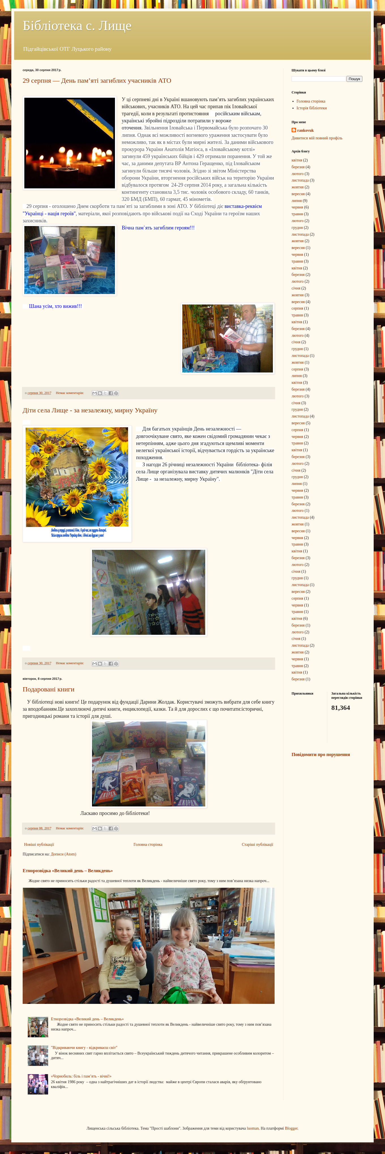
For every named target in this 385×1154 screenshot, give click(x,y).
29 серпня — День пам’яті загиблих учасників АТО (97, 80)
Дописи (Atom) (63, 854)
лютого (298, 174)
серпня (297, 308)
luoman (253, 1128)
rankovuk (305, 130)
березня (298, 167)
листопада (300, 180)
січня (296, 288)
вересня (298, 194)
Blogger (291, 1128)
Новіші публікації (39, 844)
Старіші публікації (257, 844)
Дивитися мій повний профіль (317, 138)
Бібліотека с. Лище (77, 25)
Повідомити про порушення (321, 754)
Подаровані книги (48, 689)
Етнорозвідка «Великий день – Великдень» (68, 870)
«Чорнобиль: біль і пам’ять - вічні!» (81, 1076)
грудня (297, 227)
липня (297, 201)
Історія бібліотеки (312, 108)
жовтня (298, 187)
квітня (297, 160)
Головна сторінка (148, 844)
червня (297, 207)
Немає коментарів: (70, 393)
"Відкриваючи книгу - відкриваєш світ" (84, 1048)
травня (297, 214)
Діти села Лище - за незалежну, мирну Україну (90, 410)
